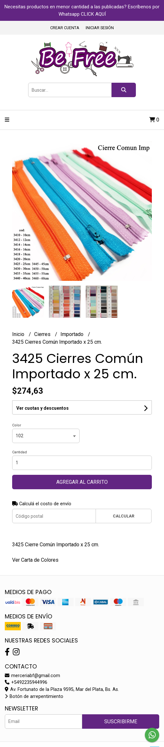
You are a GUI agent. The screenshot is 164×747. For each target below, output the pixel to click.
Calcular (123, 516)
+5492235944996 (26, 682)
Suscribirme (120, 721)
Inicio (19, 334)
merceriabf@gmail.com (32, 675)
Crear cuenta (64, 27)
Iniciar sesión (100, 27)
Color (16, 425)
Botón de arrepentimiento (34, 696)
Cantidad (19, 452)
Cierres (43, 334)
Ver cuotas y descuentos (42, 408)
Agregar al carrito (82, 482)
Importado (72, 334)
